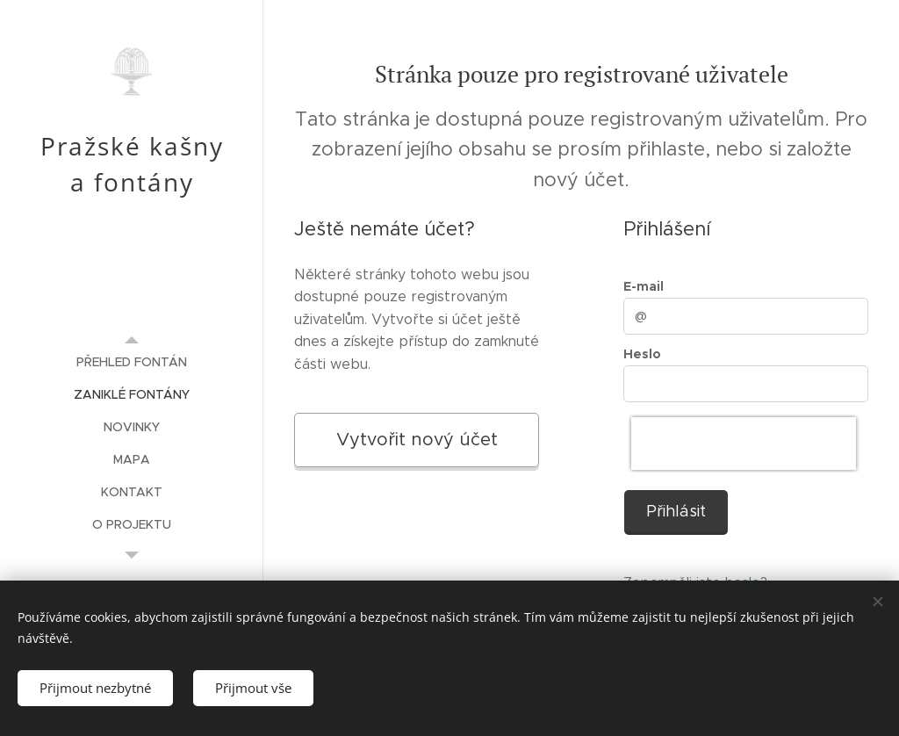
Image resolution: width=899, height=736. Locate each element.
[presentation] (743, 443)
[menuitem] (131, 362)
